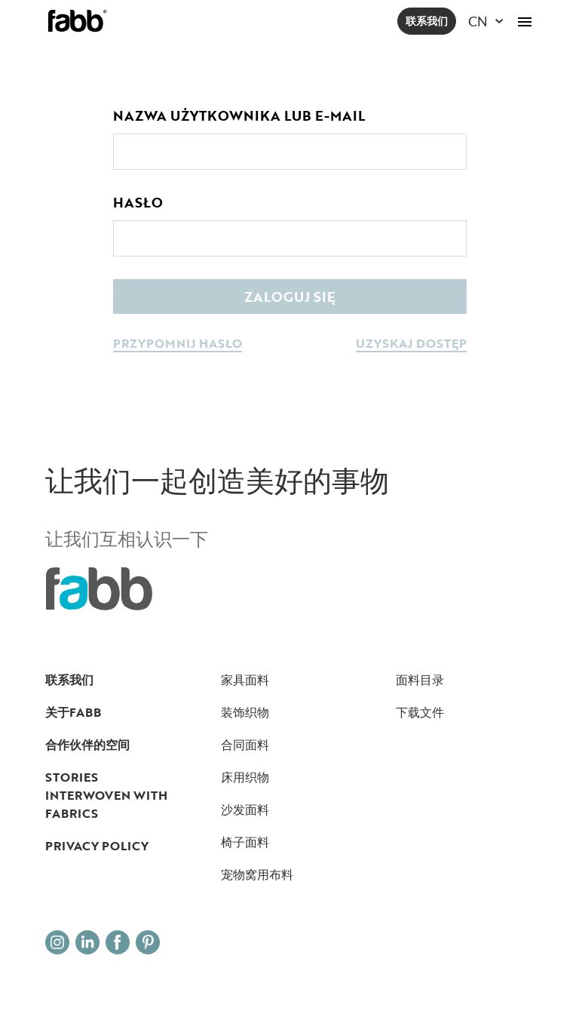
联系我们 (427, 20)
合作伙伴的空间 (87, 745)
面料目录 (420, 680)
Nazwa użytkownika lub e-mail (239, 115)
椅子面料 (245, 842)
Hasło (138, 202)
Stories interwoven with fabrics (106, 795)
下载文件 (420, 712)
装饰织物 (245, 712)
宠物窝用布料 (257, 874)
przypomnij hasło (177, 344)
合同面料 (245, 745)
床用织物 (245, 777)
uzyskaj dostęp (411, 344)
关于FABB (73, 712)
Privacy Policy (97, 846)
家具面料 (245, 680)
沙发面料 (245, 809)
